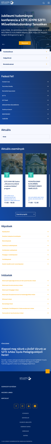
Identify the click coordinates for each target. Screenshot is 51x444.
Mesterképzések (6, 241)
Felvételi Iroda (6, 82)
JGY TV (4, 95)
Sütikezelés (25, 413)
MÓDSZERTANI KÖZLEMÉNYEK (10, 105)
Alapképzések (6, 231)
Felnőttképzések (6, 259)
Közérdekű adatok (25, 426)
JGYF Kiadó (5, 100)
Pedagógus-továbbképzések (9, 255)
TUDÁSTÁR (5, 119)
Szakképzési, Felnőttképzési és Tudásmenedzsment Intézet (18, 308)
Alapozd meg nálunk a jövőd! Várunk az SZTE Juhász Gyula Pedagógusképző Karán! (23, 352)
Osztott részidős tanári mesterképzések (12, 264)
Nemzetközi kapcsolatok (8, 91)
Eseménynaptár (21, 214)
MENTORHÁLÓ (6, 114)
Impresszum (25, 431)
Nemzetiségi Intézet (7, 304)
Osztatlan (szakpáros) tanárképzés (11, 236)
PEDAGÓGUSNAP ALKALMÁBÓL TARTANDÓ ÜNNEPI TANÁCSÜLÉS (35, 185)
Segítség (25, 435)
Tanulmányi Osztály (7, 86)
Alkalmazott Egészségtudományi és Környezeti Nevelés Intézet (19, 280)
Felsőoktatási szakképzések (9, 250)
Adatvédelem (25, 417)
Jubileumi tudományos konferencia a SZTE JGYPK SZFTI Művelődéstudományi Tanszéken (24, 19)
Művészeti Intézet (7, 299)
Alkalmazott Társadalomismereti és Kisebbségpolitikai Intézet (18, 294)
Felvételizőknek (8, 52)
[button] (3, 44)
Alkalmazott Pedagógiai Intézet (10, 290)
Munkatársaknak (8, 64)
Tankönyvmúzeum (7, 109)
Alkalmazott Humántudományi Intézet (12, 285)
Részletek (25, 43)
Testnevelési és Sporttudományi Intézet (12, 313)
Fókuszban (5, 343)
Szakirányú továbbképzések (9, 245)
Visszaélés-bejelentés (26, 422)
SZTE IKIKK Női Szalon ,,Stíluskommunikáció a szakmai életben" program (12, 185)
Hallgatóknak (7, 58)
